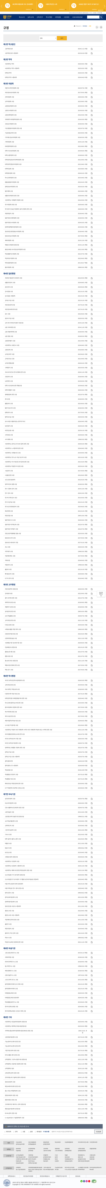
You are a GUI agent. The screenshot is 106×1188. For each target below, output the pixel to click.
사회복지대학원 (81, 1148)
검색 (62, 38)
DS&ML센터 (18, 1161)
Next (104, 6)
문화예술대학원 (68, 1150)
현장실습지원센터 (68, 1161)
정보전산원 (67, 1157)
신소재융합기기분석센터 (83, 1167)
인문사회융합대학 (32, 1142)
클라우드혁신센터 (32, 1159)
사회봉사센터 (92, 1155)
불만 (31, 1132)
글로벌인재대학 (46, 1144)
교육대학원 (45, 1148)
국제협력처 (45, 1155)
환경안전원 (92, 1159)
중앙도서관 (80, 1157)
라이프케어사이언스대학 (83, 1142)
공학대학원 (67, 1148)
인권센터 (57, 1161)
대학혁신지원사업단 (32, 1163)
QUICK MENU (101, 593)
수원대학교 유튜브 (89, 1181)
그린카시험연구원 (47, 1167)
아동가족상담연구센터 (20, 1157)
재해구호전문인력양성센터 (83, 1161)
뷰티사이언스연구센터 (69, 1167)
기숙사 (56, 1155)
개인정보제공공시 (45, 1176)
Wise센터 (92, 1169)
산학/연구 (40, 17)
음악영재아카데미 (47, 1157)
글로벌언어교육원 (82, 1159)
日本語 (94, 13)
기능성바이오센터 (58, 1167)
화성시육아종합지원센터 (48, 1169)
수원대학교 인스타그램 (87, 1181)
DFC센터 (57, 1169)
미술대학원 (18, 1150)
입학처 (56, 1157)
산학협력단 (18, 1167)
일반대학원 (18, 1148)
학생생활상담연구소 (69, 1159)
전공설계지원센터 (20, 1163)
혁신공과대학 (58, 1142)
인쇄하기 (101, 27)
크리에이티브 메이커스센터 (22, 1159)
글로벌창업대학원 (82, 1150)
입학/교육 (31, 17)
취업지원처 (45, 1161)
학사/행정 (49, 17)
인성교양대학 (19, 1142)
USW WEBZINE (77, 17)
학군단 (56, 1159)
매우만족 (8, 1132)
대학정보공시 (11, 1176)
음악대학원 (30, 1150)
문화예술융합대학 (32, 1144)
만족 (16, 1132)
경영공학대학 (46, 1142)
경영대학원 (57, 1148)
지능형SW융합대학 (69, 1142)
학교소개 (22, 17)
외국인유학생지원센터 (33, 1157)
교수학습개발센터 (20, 1155)
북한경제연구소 (81, 1155)
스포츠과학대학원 (58, 1150)
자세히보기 (28, 9)
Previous (2, 6)
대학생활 (58, 17)
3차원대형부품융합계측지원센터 (35, 1167)
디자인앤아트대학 (93, 1142)
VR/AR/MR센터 (81, 1169)
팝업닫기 (100, 10)
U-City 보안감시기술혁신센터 (71, 1169)
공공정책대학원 (31, 1148)
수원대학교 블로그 (81, 1181)
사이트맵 (99, 13)
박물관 (66, 1155)
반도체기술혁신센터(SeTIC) (95, 1167)
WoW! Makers (31, 1161)
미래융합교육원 (46, 1159)
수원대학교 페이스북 (84, 1181)
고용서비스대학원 (47, 1150)
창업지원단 (92, 1157)
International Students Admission (79, 13)
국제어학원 (30, 1155)
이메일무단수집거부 (61, 1176)
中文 (90, 13)
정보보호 (77, 1176)
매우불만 (39, 1132)
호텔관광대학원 (93, 1148)
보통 (24, 1132)
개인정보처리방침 (28, 1176)
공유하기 (97, 27)
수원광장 (66, 17)
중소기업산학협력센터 (20, 1169)
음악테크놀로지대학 (20, 1144)
